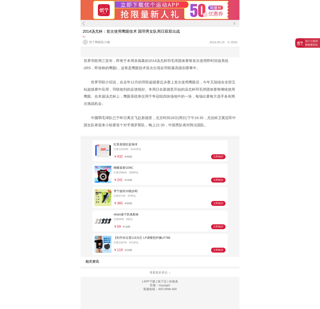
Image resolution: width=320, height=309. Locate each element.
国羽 (98, 118)
